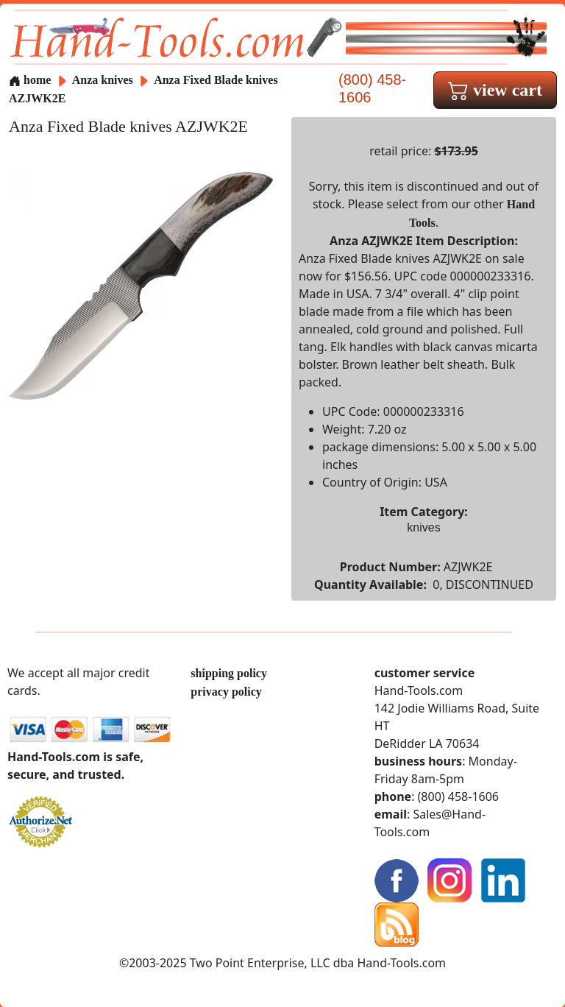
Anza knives (102, 80)
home (30, 80)
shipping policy (229, 673)
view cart (495, 90)
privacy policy (226, 691)
